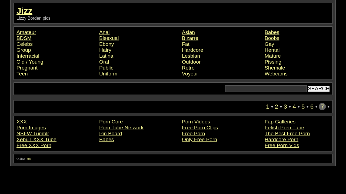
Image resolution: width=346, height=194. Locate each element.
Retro (188, 68)
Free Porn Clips (200, 127)
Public (106, 68)
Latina (106, 56)
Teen (22, 74)
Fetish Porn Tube (284, 127)
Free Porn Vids (282, 145)
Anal (104, 32)
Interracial (27, 56)
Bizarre (190, 38)
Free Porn (193, 133)
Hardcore (192, 50)
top (29, 158)
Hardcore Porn (281, 139)
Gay (269, 44)
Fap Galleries (280, 121)
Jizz (24, 11)
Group (23, 50)
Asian (188, 32)
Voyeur (190, 74)
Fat (185, 44)
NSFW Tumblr (32, 133)
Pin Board (110, 133)
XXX (21, 121)
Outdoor (191, 62)
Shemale (275, 68)
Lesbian (191, 56)
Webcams (276, 74)
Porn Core (111, 121)
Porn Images (31, 127)
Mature (273, 56)
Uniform (108, 74)
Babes (272, 32)
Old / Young (29, 62)
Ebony (106, 44)
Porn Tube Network (121, 127)
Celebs (24, 44)
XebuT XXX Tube (36, 139)
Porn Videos (196, 121)
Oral (104, 62)
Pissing (273, 62)
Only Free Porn (199, 139)
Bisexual (109, 38)
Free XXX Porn (33, 145)
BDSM (23, 38)
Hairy (105, 50)
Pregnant (27, 68)
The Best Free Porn (287, 133)
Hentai (272, 50)
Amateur (26, 32)
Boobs (272, 38)
